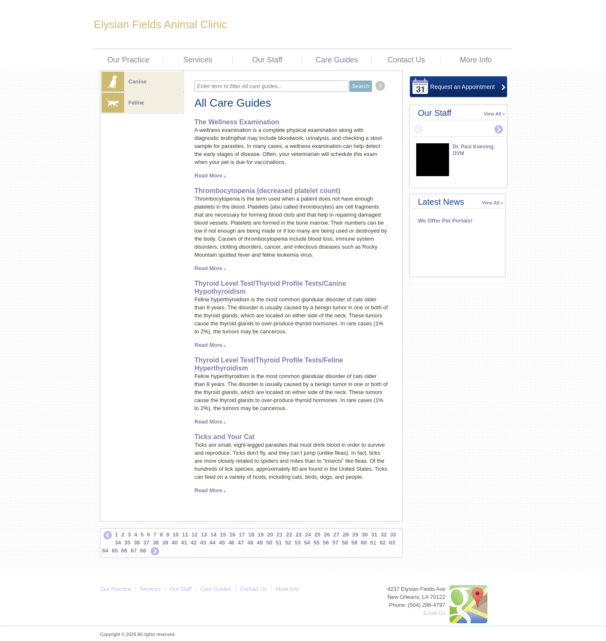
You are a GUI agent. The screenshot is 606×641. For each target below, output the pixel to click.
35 (127, 542)
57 (335, 542)
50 (269, 542)
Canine (123, 81)
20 (270, 534)
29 (355, 534)
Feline (122, 103)
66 (124, 550)
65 (114, 550)
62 (382, 542)
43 (203, 542)
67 (133, 550)
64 (105, 550)
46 (231, 542)
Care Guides (337, 60)
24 (308, 534)
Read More (208, 175)
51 (279, 542)
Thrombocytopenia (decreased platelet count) (267, 190)
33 (393, 534)
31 (374, 534)
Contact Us (406, 60)
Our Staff (267, 60)
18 (251, 534)
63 (392, 542)
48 (250, 542)
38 (156, 542)
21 (279, 534)
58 (345, 542)
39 (165, 542)
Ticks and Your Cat (224, 436)
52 (288, 542)
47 (241, 542)
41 (184, 542)
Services (198, 60)
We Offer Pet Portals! (445, 220)
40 (175, 542)
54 (307, 542)
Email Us (434, 613)
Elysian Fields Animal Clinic (160, 24)
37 (146, 542)
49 (260, 542)
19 (260, 534)
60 (364, 542)
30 (364, 534)
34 (118, 542)
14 (213, 534)
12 (194, 534)
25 (317, 534)
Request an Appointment (462, 86)
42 (194, 542)
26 (327, 534)
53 (297, 542)
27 (336, 534)
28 (346, 534)
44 (212, 542)
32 (383, 534)
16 (232, 534)
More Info (476, 60)
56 (326, 542)
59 (354, 542)
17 (242, 534)
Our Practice (128, 60)
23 (298, 534)
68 (143, 550)
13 (204, 534)
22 (289, 534)
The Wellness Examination (236, 122)
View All (492, 113)
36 (137, 542)
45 (222, 542)
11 (185, 534)
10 (175, 534)
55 (316, 542)
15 (223, 534)
